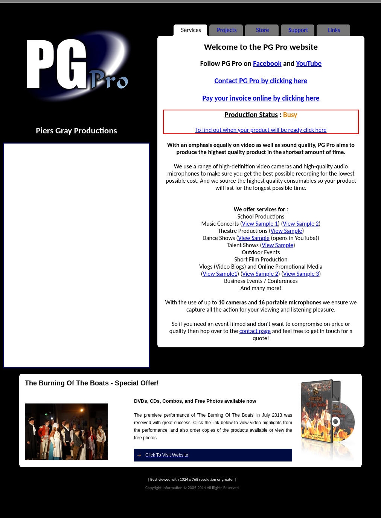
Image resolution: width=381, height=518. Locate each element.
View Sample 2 (301, 223)
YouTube (309, 63)
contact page (255, 331)
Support (297, 30)
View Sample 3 (301, 273)
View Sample (286, 230)
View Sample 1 (260, 223)
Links (333, 30)
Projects (226, 30)
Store (261, 30)
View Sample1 (220, 273)
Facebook (267, 63)
